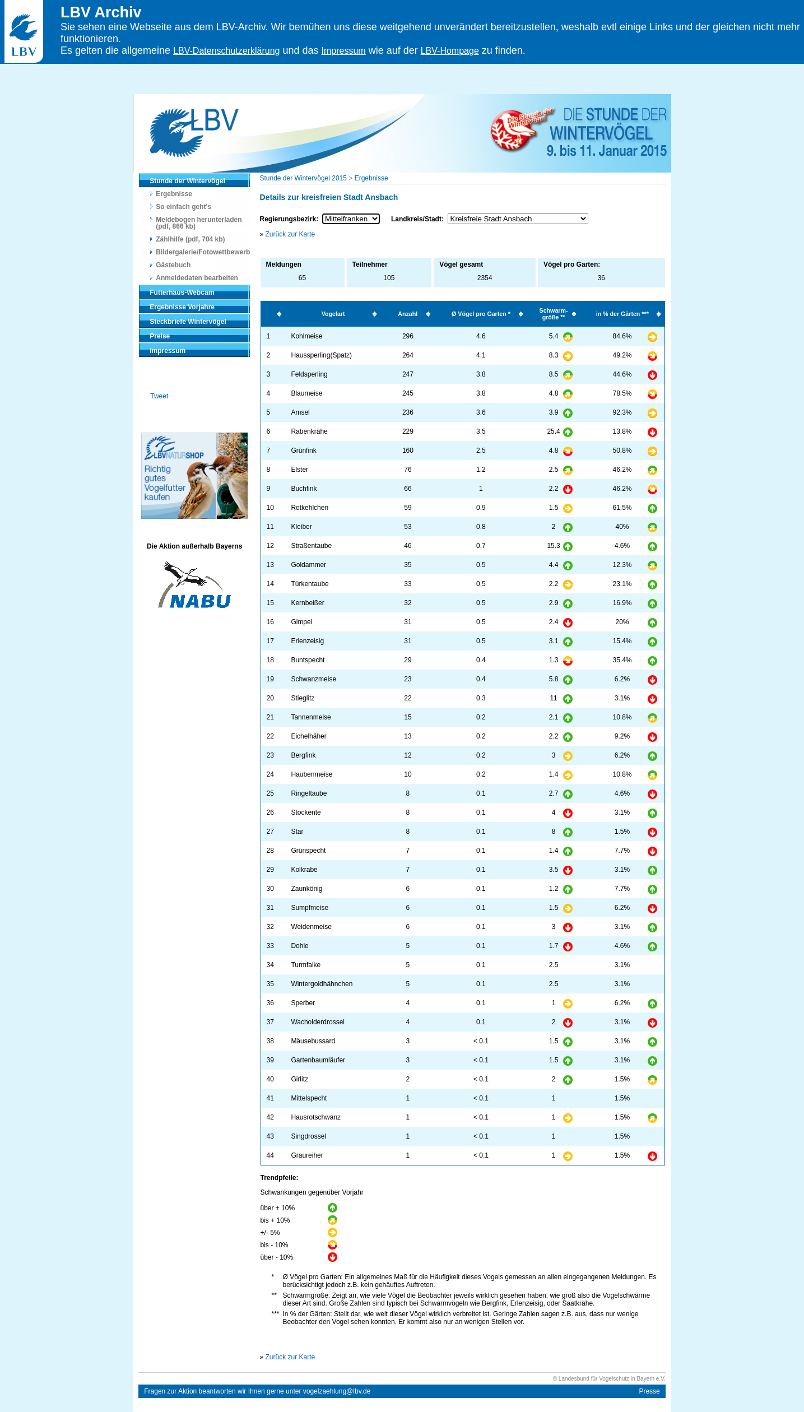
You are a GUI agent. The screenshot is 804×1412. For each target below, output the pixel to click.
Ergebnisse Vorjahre (182, 307)
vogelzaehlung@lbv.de (337, 1391)
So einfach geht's (183, 207)
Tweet (159, 396)
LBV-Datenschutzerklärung (226, 50)
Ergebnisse (174, 194)
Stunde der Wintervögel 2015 (303, 178)
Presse (649, 1391)
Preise (160, 336)
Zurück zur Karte (290, 234)
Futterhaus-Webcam (182, 292)
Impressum (344, 50)
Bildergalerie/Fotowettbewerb (203, 252)
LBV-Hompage (450, 50)
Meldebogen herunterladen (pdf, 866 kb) (198, 223)
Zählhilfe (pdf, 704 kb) (190, 239)
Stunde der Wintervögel (187, 181)
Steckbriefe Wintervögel (188, 322)
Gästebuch (173, 265)
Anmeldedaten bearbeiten (197, 278)
